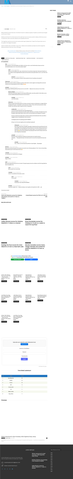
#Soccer (25, 52)
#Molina (10, 52)
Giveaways (3, 437)
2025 (51, 454)
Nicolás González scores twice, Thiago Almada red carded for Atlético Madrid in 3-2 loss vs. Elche (35, 247)
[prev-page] (50, 47)
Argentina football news (10, 58)
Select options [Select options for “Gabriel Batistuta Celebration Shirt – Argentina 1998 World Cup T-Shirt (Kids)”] (28, 280)
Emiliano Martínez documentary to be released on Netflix (64, 21)
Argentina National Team (20, 58)
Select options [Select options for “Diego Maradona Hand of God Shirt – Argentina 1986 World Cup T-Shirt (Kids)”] (16, 280)
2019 (51, 464)
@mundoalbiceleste (12, 50)
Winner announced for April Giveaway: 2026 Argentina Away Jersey (18, 436)
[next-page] (52, 47)
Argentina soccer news (31, 58)
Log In (31, 259)
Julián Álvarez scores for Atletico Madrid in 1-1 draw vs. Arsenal (64, 28)
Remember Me (24, 355)
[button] (71, 1)
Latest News (59, 23)
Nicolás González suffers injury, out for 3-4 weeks (63, 35)
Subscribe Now (24, 343)
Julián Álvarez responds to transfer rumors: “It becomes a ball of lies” (64, 42)
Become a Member (17, 259)
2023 (51, 457)
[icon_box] (9, 465)
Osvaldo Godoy (7, 437)
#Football (18, 52)
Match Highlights (40, 58)
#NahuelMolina (38, 50)
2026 (51, 452)
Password (24, 351)
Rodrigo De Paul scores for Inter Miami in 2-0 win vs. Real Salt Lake (12, 245)
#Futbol (22, 52)
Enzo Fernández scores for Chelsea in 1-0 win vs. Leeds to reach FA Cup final (35, 223)
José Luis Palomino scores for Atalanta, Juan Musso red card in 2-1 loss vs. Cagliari (11, 197)
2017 (51, 467)
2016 (51, 469)
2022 (51, 459)
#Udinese (14, 52)
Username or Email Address (24, 348)
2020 (51, 462)
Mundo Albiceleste (5, 59)
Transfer (59, 44)
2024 (51, 455)
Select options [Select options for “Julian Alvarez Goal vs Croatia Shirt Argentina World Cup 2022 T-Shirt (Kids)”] (40, 280)
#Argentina (30, 52)
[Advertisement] (24, 17)
